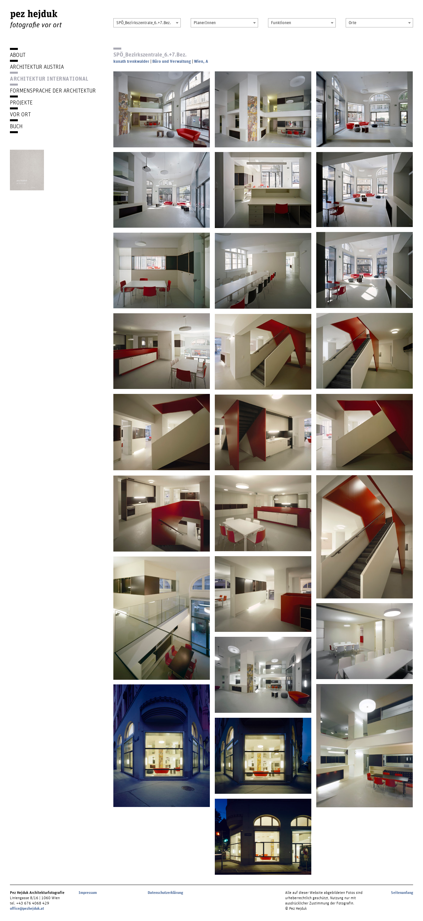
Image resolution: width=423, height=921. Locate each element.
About (17, 54)
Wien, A (201, 61)
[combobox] (147, 22)
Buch (16, 126)
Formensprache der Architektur (53, 90)
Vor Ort (20, 114)
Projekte (21, 102)
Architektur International (49, 78)
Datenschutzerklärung (165, 892)
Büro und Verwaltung (171, 61)
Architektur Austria (37, 66)
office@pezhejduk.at (27, 908)
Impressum (88, 892)
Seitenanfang (402, 892)
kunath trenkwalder (131, 61)
